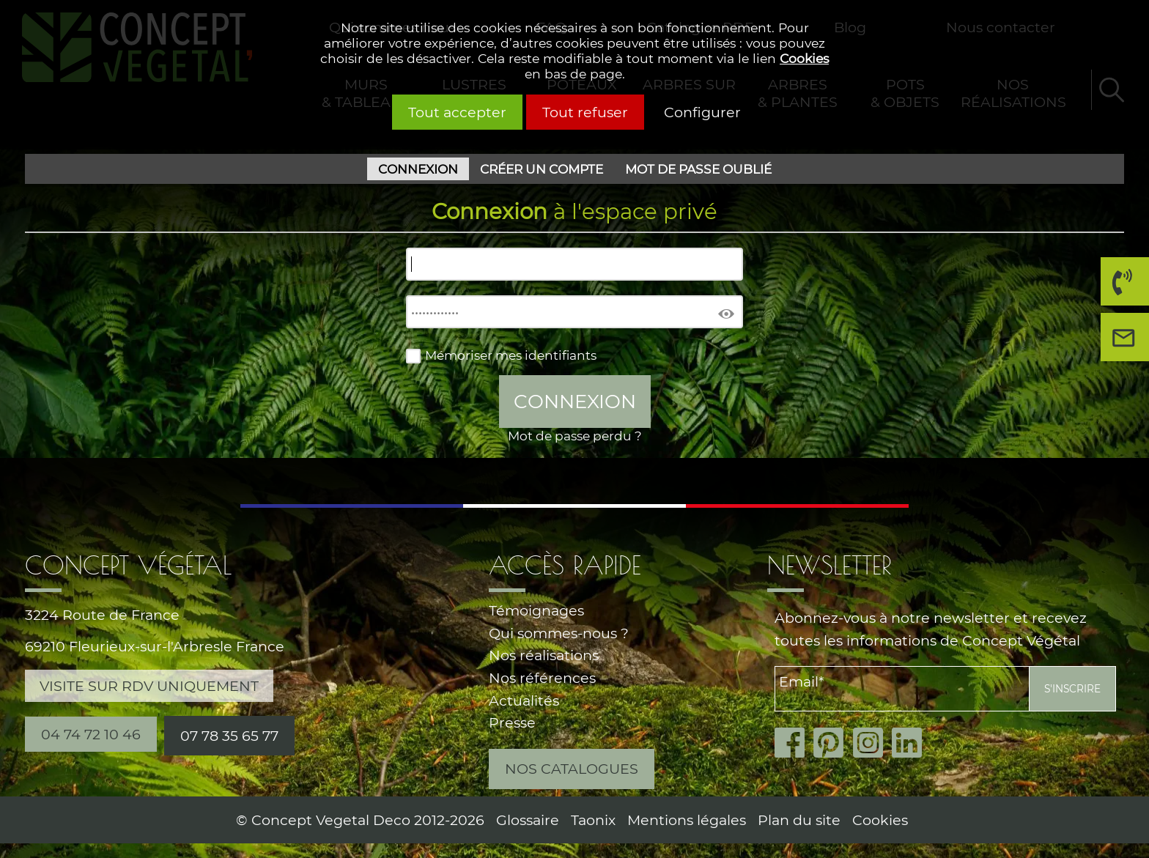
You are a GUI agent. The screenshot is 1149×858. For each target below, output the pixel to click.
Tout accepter (457, 112)
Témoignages (536, 610)
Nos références (542, 678)
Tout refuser (585, 112)
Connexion (418, 169)
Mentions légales (686, 820)
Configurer (702, 112)
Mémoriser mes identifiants (510, 355)
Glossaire (527, 820)
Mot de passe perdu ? (575, 435)
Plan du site (799, 820)
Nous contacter (1128, 342)
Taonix (593, 820)
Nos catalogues (571, 768)
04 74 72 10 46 (1120, 287)
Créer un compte (541, 169)
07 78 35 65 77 (229, 735)
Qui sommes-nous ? (559, 633)
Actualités (524, 700)
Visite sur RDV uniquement (149, 686)
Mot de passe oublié (698, 169)
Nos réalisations (544, 655)
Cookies (804, 58)
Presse (512, 722)
